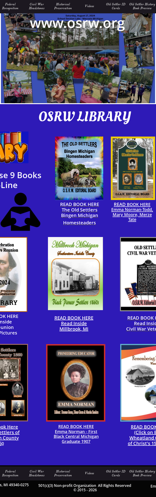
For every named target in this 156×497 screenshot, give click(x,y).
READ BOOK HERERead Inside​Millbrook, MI (73, 323)
